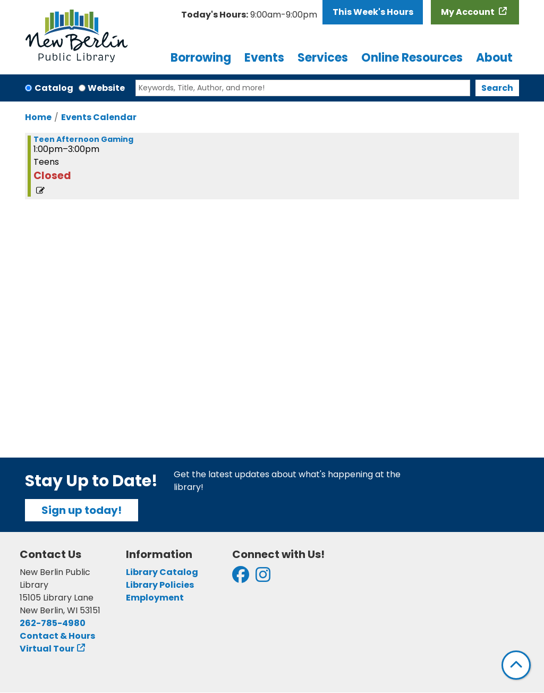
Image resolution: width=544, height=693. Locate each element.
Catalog (54, 88)
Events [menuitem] (264, 57)
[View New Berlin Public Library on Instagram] (263, 578)
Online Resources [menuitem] (412, 57)
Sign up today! (81, 510)
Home (38, 117)
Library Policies (160, 585)
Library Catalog (162, 572)
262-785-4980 (53, 623)
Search (497, 88)
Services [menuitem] (323, 57)
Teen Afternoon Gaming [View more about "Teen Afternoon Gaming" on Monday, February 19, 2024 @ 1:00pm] (83, 139)
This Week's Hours (373, 12)
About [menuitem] (494, 57)
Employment (155, 597)
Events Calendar (99, 117)
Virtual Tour (47, 649)
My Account (468, 12)
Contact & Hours (57, 636)
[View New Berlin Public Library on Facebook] (240, 578)
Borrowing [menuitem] (201, 57)
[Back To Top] (516, 665)
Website (106, 88)
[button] (249, 15)
